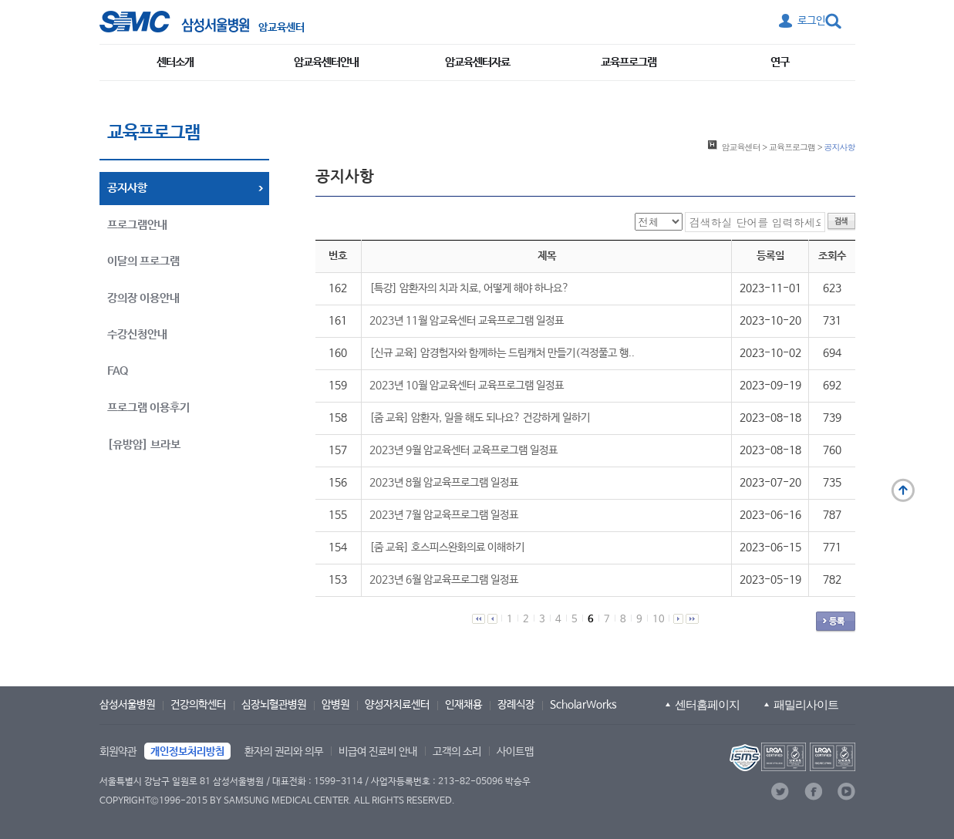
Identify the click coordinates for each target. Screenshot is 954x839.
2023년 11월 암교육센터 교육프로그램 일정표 (466, 321)
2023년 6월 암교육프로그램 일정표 (443, 580)
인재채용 (463, 705)
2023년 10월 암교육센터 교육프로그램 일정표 (466, 385)
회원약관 (118, 752)
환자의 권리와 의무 (283, 752)
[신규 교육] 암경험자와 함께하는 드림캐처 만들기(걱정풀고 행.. (502, 353)
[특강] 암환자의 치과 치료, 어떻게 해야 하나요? (469, 288)
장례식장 (515, 705)
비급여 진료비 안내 (378, 752)
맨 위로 (903, 490)
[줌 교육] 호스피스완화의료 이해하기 (446, 547)
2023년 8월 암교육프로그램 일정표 (443, 483)
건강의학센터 (198, 705)
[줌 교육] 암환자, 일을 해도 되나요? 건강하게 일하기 (479, 418)
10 (658, 619)
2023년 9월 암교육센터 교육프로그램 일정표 (463, 450)
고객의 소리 (457, 752)
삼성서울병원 (127, 705)
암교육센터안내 (326, 62)
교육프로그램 (628, 62)
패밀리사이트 (806, 704)
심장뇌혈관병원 (273, 705)
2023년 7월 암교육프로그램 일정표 (443, 515)
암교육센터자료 (477, 62)
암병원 (335, 705)
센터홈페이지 (707, 704)
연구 (779, 62)
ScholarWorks (583, 705)
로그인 (811, 21)
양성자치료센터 (397, 705)
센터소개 (175, 62)
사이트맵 (515, 752)
